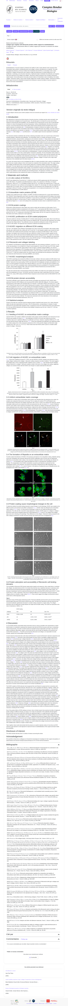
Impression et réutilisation (60, 20)
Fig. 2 (7, 359)
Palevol (37, 0)
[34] (7, 669)
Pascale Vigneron (20, 50)
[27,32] (12, 660)
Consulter (7, 26)
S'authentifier (33, 957)
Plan (8, 35)
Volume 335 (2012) (23, 31)
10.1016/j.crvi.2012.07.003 (15, 99)
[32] (46, 668)
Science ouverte (29, 19)
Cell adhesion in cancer (11, 970)
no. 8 (31, 31)
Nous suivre (41, 1003)
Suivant (42, 31)
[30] (56, 649)
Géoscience (31, 0)
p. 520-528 (36, 31)
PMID (8, 97)
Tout (50, 26)
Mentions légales (49, 1003)
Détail (8, 89)
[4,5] (12, 131)
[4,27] (55, 640)
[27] (35, 651)
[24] (16, 637)
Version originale (12, 39)
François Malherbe (38, 50)
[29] (15, 645)
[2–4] (31, 130)
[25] (12, 639)
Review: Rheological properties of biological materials (17, 988)
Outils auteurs (51, 19)
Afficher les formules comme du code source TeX (49, 39)
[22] (52, 515)
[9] (46, 146)
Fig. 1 (24, 318)
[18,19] (32, 158)
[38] (21, 719)
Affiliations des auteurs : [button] (12, 104)
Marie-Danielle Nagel (48, 50)
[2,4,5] (21, 131)
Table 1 (29, 594)
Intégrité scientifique (40, 19)
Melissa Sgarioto (10, 50)
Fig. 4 (12, 461)
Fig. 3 (49, 404)
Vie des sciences (54, 0)
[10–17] (16, 151)
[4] (56, 695)
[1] (24, 127)
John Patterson (28, 50)
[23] (32, 633)
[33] (21, 666)
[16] (19, 675)
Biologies (47, 0)
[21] (7, 202)
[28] (7, 643)
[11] (14, 658)
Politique (24, 939)
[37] (30, 716)
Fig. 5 (35, 507)
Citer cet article (16, 89)
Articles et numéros (18, 19)
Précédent (9, 31)
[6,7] (31, 131)
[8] (43, 138)
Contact (54, 1003)
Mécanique (19, 0)
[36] (16, 703)
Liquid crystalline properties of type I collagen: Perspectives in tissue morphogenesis (23, 979)
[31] (16, 652)
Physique (25, 0)
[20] (19, 200)
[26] (32, 639)
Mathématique (12, 0)
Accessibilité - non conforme (32, 1003)
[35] (42, 683)
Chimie (41, 0)
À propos (8, 19)
